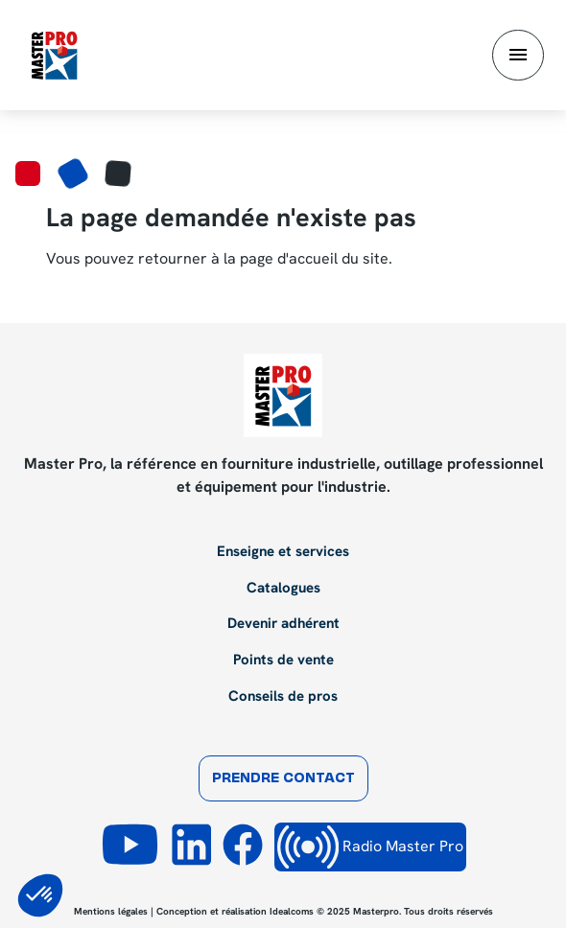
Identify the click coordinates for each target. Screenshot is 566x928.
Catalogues (283, 588)
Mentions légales (111, 911)
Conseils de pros (283, 697)
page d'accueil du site (314, 258)
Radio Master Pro (370, 847)
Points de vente (283, 660)
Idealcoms (292, 911)
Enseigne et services (283, 552)
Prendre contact (283, 779)
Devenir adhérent (283, 624)
